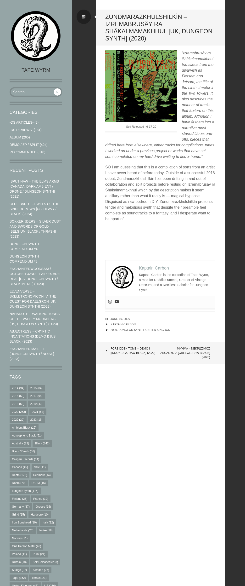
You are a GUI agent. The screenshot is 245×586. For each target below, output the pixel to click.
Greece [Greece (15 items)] (43, 506)
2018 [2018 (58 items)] (18, 404)
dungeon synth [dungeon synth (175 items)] (25, 491)
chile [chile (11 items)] (40, 467)
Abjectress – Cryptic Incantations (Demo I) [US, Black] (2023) (33, 336)
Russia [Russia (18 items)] (19, 562)
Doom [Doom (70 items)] (19, 483)
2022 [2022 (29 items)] (18, 419)
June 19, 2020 (120, 319)
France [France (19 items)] (40, 498)
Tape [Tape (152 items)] (19, 578)
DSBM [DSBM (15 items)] (39, 483)
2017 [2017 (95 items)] (36, 396)
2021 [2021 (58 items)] (38, 412)
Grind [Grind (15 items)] (18, 514)
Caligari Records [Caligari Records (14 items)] (25, 459)
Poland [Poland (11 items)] (19, 554)
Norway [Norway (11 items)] (20, 538)
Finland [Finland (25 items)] (19, 498)
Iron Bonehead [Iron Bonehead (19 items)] (24, 522)
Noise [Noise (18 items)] (45, 530)
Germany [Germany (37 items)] (21, 506)
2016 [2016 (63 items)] (18, 396)
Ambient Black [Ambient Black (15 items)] (24, 427)
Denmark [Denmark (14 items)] (41, 475)
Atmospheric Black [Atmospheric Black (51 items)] (27, 435)
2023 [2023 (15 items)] (36, 419)
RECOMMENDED (23, 152)
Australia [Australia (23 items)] (20, 443)
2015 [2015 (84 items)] (36, 388)
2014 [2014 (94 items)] (18, 388)
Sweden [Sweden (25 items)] (41, 570)
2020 (114, 330)
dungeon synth (131, 330)
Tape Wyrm (36, 70)
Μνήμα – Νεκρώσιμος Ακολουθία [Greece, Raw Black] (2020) (187, 353)
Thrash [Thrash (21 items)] (39, 578)
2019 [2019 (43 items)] (36, 404)
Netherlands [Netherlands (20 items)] (22, 530)
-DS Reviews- (21, 130)
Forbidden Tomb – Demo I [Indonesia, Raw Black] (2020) (130, 351)
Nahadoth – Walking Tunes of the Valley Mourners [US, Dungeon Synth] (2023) (35, 319)
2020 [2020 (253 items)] (19, 412)
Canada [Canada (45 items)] (20, 467)
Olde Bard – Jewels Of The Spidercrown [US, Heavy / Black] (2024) (34, 209)
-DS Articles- (21, 122)
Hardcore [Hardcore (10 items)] (40, 514)
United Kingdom (157, 330)
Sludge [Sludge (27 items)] (19, 570)
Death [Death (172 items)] (19, 475)
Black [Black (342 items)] (42, 443)
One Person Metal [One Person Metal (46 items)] (26, 546)
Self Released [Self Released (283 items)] (45, 562)
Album (15, 137)
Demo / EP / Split (24, 145)
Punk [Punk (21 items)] (39, 554)
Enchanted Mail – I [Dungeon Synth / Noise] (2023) (32, 354)
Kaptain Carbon (123, 324)
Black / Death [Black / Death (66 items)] (23, 451)
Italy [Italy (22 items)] (48, 522)
